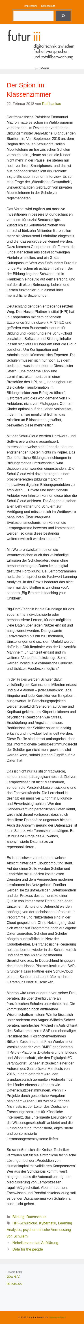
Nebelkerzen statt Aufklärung (35, 1243)
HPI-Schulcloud (25, 1223)
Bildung (18, 1217)
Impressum (30, 6)
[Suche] (63, 16)
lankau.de (14, 1283)
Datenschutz (48, 6)
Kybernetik (47, 1223)
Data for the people (28, 1249)
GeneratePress (57, 1317)
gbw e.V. (13, 1276)
